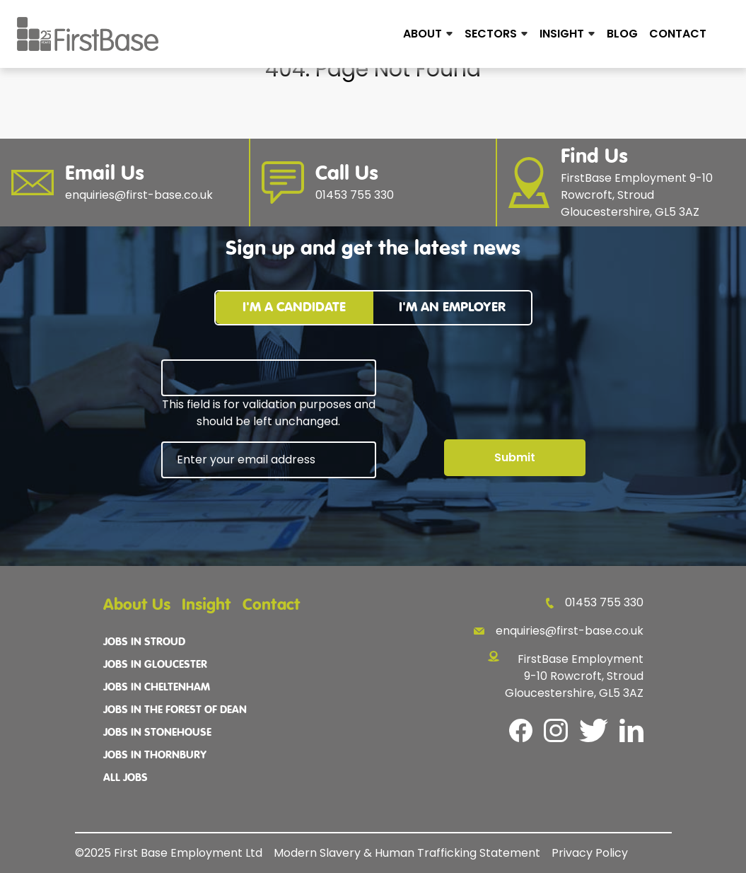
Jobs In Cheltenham (156, 687)
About (422, 33)
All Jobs (125, 778)
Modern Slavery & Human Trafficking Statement (407, 853)
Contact (677, 33)
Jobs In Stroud (144, 642)
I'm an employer (452, 307)
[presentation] (268, 517)
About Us (136, 605)
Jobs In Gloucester (155, 665)
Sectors (491, 33)
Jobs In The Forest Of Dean (175, 710)
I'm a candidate (294, 307)
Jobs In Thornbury (154, 755)
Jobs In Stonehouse (157, 733)
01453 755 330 (594, 602)
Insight (562, 33)
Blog (622, 33)
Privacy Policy (590, 853)
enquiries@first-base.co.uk (558, 631)
